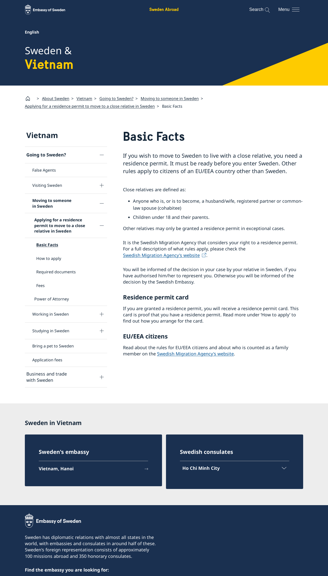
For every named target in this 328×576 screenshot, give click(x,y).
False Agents (44, 170)
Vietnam (84, 98)
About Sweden (55, 98)
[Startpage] (30, 98)
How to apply (48, 258)
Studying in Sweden (50, 331)
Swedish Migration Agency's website (161, 255)
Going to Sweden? (116, 98)
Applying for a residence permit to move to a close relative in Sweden (90, 106)
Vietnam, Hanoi (56, 469)
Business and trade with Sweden (46, 377)
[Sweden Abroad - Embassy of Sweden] (50, 9)
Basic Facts (47, 244)
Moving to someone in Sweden (170, 98)
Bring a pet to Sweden (53, 346)
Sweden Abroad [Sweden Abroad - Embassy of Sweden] (164, 9)
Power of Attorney (51, 299)
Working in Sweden (50, 314)
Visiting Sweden (47, 185)
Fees (40, 285)
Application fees (47, 360)
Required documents (56, 272)
